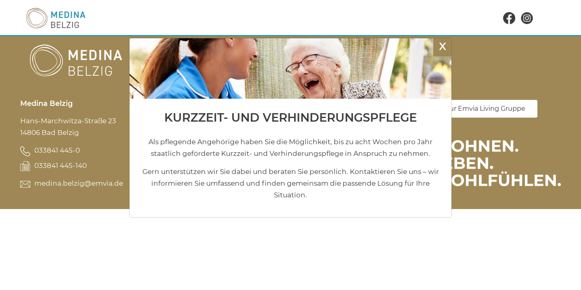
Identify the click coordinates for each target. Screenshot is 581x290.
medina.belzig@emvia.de (78, 183)
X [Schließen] (442, 46)
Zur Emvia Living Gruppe (485, 108)
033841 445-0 (57, 150)
